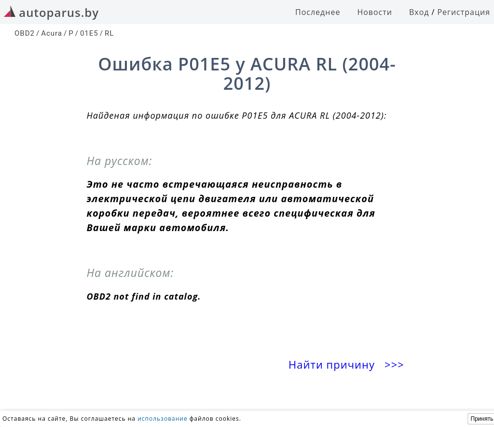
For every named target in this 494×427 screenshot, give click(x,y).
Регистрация (463, 12)
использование (162, 418)
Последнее (317, 12)
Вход (419, 12)
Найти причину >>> (347, 365)
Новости (374, 12)
